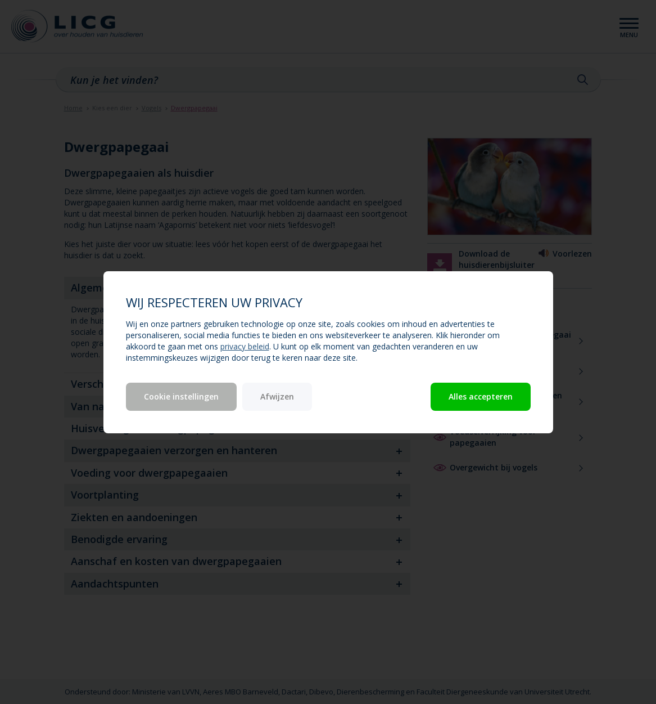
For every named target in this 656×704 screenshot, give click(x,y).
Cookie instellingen (181, 396)
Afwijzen (277, 396)
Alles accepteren (481, 396)
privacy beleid (244, 346)
